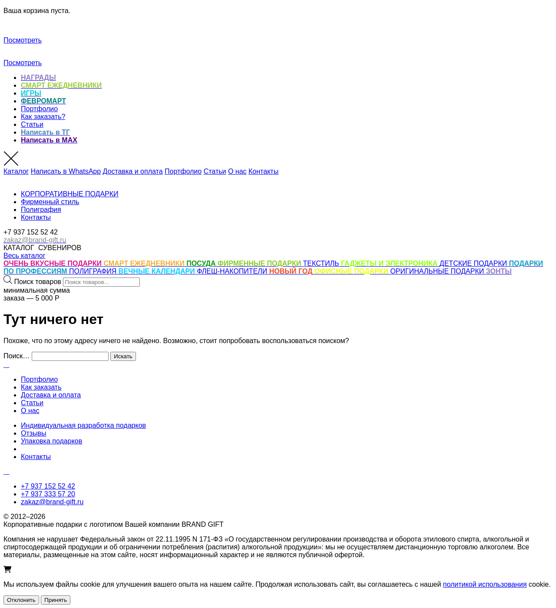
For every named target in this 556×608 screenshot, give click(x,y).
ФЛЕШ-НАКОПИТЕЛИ (233, 271)
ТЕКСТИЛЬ (322, 263)
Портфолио (39, 108)
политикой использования (485, 584)
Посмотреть (22, 40)
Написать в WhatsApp (66, 171)
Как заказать (41, 387)
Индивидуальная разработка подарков (83, 425)
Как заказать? (43, 116)
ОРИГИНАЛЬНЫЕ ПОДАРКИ (438, 271)
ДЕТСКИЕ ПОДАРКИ (474, 263)
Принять (55, 600)
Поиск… (16, 356)
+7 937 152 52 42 (48, 486)
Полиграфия (41, 209)
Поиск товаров (37, 281)
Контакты (263, 171)
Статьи (32, 124)
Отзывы (33, 433)
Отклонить (21, 600)
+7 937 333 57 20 (48, 494)
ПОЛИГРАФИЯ (94, 271)
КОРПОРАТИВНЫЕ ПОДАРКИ (70, 194)
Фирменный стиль (50, 201)
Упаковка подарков (51, 441)
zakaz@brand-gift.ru (52, 502)
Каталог (16, 171)
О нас (237, 171)
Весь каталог (24, 255)
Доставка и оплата (133, 171)
